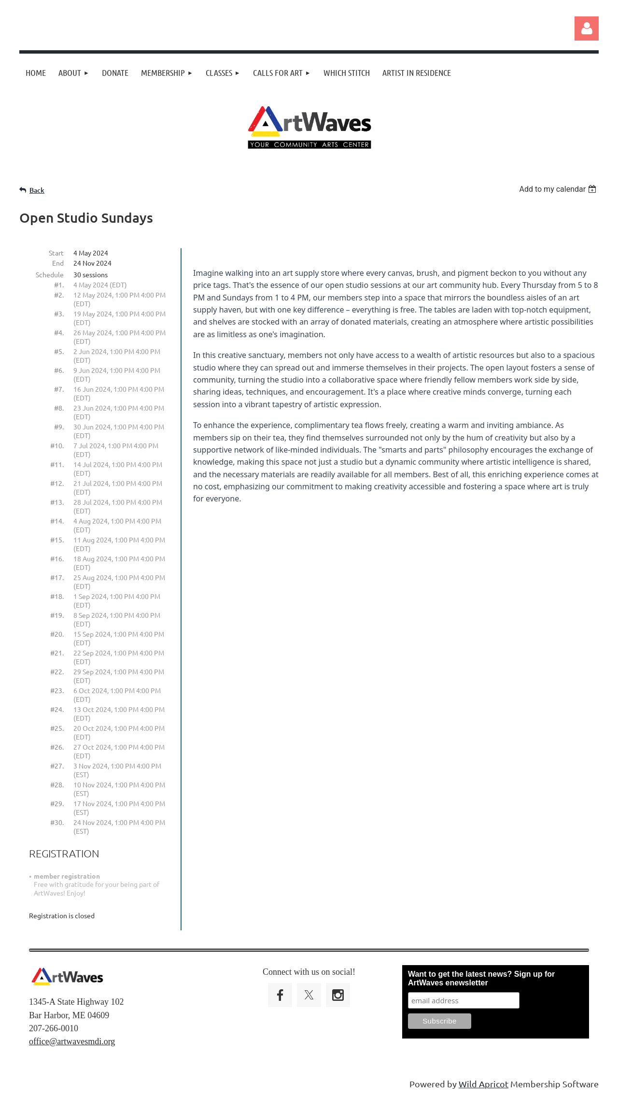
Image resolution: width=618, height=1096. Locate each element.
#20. (57, 633)
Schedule (50, 274)
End (58, 262)
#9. (59, 426)
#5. (59, 351)
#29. (57, 803)
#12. (57, 483)
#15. (57, 539)
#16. (57, 558)
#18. (57, 596)
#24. (57, 709)
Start (56, 252)
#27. (57, 765)
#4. (59, 332)
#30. (57, 822)
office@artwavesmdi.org (72, 1041)
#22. (57, 671)
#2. (59, 294)
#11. (57, 464)
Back (36, 190)
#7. (59, 388)
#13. (57, 502)
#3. (59, 313)
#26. (57, 746)
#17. (57, 577)
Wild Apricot (483, 1084)
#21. (57, 652)
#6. (59, 370)
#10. (57, 445)
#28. (57, 784)
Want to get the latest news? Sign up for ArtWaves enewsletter (481, 978)
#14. (57, 520)
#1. (59, 284)
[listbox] (559, 189)
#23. (57, 690)
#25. (57, 728)
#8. (59, 407)
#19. (57, 615)
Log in (587, 28)
